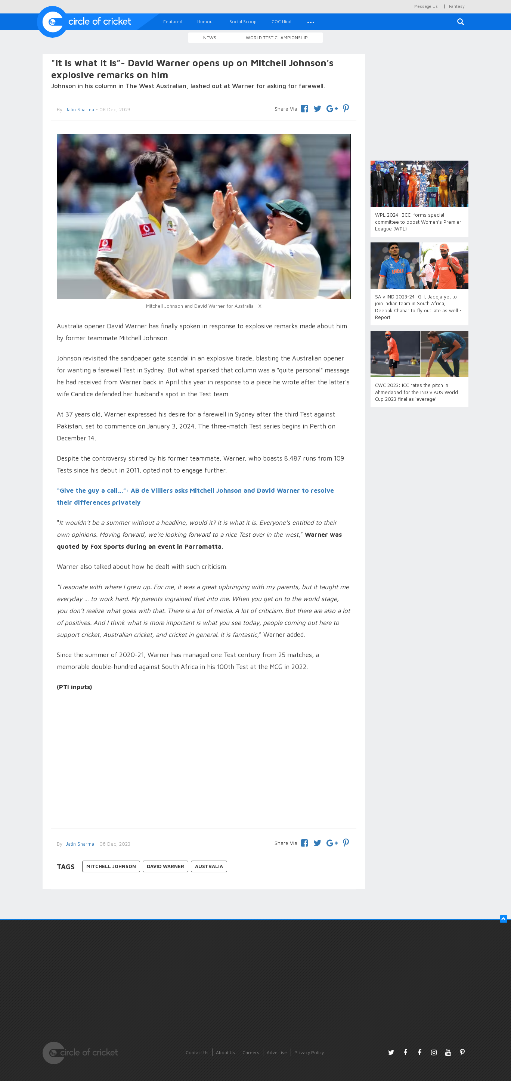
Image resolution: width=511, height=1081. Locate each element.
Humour (205, 21)
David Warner (165, 866)
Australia (209, 866)
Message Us (426, 6)
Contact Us (197, 1052)
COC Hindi (282, 21)
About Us (225, 1052)
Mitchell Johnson (111, 866)
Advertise (277, 1052)
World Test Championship (277, 37)
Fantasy (457, 6)
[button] (311, 21)
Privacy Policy (309, 1052)
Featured (172, 21)
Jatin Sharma (79, 109)
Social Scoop (243, 21)
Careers (250, 1052)
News (209, 37)
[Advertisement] (203, 761)
